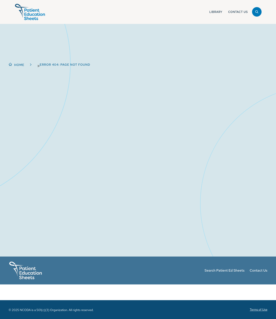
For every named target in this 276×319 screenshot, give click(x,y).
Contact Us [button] (238, 12)
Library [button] (215, 12)
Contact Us (258, 270)
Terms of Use (258, 309)
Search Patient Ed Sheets (225, 270)
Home (19, 65)
